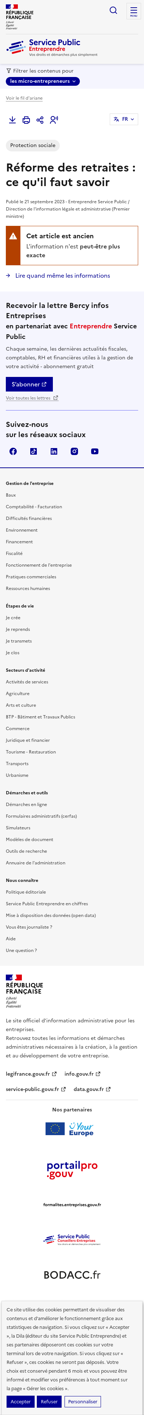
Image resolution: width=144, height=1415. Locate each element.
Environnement (22, 530)
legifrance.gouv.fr (31, 1074)
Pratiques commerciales (31, 577)
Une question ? (21, 950)
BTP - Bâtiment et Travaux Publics (40, 717)
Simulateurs (18, 828)
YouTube (94, 451)
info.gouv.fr (83, 1074)
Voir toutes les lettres (32, 398)
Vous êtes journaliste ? (29, 927)
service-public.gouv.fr (36, 1089)
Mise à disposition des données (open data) (51, 915)
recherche (113, 10)
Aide (11, 939)
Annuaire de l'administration (35, 863)
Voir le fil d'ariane (24, 98)
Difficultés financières (29, 518)
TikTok (33, 451)
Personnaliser (82, 1401)
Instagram (74, 451)
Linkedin (54, 451)
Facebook (13, 451)
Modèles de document (29, 839)
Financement (19, 542)
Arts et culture (21, 705)
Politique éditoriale (26, 892)
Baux (11, 495)
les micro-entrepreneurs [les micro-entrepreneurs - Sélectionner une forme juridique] (40, 81)
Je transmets (19, 641)
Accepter (21, 1401)
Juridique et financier (28, 740)
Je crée (13, 617)
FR (125, 119)
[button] (54, 120)
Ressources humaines (28, 588)
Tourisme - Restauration (31, 752)
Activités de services (27, 682)
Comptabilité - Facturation (34, 507)
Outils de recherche (26, 851)
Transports (17, 763)
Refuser (49, 1401)
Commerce (18, 728)
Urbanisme (17, 775)
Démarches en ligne (26, 804)
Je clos (12, 652)
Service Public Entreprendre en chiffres (47, 904)
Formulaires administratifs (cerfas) (41, 816)
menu (133, 16)
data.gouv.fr (92, 1089)
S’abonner (29, 384)
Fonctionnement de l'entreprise (39, 565)
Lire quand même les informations (62, 275)
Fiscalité (14, 553)
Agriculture (18, 693)
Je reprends (18, 629)
